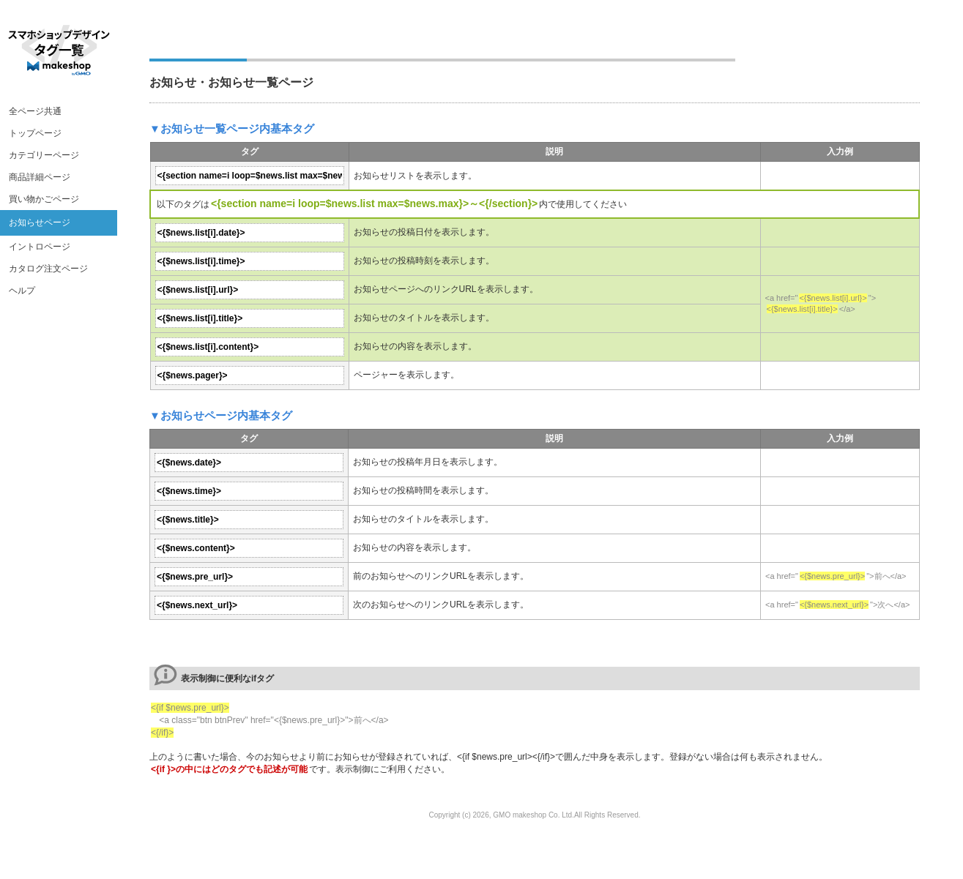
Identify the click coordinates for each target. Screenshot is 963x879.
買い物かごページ (44, 199)
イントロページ (39, 247)
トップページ (35, 133)
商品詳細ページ (39, 177)
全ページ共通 (35, 111)
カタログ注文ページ (48, 268)
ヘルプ (22, 290)
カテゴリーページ (44, 155)
